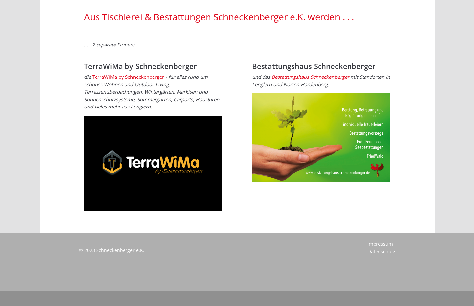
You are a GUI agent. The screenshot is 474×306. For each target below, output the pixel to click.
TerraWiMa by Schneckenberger (128, 77)
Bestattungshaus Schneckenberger (310, 77)
